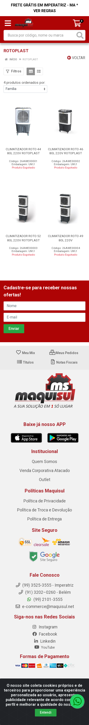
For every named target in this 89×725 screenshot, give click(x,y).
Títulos (25, 362)
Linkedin (44, 641)
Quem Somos (44, 461)
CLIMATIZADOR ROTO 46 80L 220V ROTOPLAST (65, 151)
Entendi (46, 712)
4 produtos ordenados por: (24, 82)
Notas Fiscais (64, 362)
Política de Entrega (44, 519)
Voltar (76, 58)
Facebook (44, 634)
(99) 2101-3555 (44, 599)
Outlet (44, 479)
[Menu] (8, 23)
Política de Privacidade (44, 501)
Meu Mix (25, 353)
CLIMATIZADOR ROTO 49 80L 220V (65, 238)
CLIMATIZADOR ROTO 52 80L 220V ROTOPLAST (23, 238)
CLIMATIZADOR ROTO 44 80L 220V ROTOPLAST (23, 151)
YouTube (44, 647)
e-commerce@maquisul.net (44, 606)
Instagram (44, 627)
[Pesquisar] (80, 35)
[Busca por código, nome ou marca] (39, 35)
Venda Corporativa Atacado (44, 470)
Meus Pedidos (63, 353)
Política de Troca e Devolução (44, 510)
